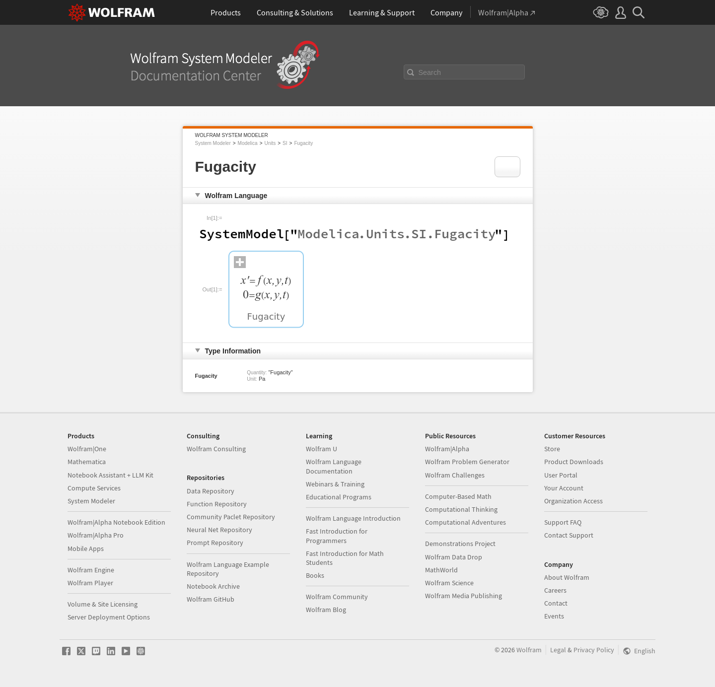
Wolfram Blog (326, 609)
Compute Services (94, 487)
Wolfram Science (449, 582)
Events (554, 616)
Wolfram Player (90, 582)
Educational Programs (338, 496)
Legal (558, 649)
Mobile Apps (86, 548)
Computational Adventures (465, 522)
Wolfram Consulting (216, 448)
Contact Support (568, 535)
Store (552, 448)
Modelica (248, 143)
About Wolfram (566, 577)
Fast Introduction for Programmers (336, 536)
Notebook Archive (213, 586)
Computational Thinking (461, 509)
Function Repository (217, 503)
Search (430, 72)
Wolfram (529, 649)
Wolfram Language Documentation (333, 466)
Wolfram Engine (91, 569)
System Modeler (213, 143)
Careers (555, 590)
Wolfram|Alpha (447, 448)
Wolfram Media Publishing (463, 595)
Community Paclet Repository (231, 516)
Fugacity (303, 143)
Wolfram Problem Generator (467, 461)
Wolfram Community (337, 596)
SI (285, 143)
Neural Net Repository (219, 529)
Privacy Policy (593, 649)
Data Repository (210, 490)
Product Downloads (573, 461)
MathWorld (441, 569)
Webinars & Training (335, 484)
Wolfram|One (87, 448)
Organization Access (573, 500)
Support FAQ (562, 522)
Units (270, 143)
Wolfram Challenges (455, 475)
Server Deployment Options (109, 617)
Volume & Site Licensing (103, 604)
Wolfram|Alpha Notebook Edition (116, 522)
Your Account (563, 487)
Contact (556, 603)
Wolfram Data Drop (453, 556)
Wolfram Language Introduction (353, 518)
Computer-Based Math (458, 496)
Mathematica (87, 461)
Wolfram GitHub (210, 599)
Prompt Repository (215, 542)
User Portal (560, 475)
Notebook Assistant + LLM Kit (110, 475)
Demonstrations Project (460, 543)
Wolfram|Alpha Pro (96, 535)
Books (315, 575)
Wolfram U (321, 448)
